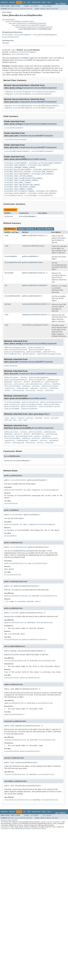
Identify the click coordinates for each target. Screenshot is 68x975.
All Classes (47, 6)
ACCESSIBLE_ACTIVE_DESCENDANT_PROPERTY (45, 163)
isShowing (26, 386)
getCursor (18, 382)
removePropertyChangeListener (49, 354)
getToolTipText (29, 354)
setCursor (43, 388)
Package (12, 2)
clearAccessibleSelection (32, 246)
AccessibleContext (37, 159)
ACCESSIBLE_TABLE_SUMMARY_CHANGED (18, 189)
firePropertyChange (12, 402)
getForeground (51, 382)
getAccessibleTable (52, 404)
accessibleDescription (13, 195)
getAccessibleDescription (39, 349)
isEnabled (56, 384)
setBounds (34, 388)
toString (7, 420)
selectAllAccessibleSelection (34, 325)
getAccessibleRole (29, 256)
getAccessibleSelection (31, 262)
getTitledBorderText (12, 354)
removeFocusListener (49, 386)
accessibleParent (46, 195)
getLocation (19, 384)
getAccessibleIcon (11, 404)
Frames (26, 6)
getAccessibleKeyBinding (14, 352)
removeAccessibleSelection (33, 314)
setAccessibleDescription (49, 406)
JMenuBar (5, 43)
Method (29, 9)
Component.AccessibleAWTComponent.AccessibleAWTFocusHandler (29, 108)
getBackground (53, 380)
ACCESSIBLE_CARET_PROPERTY (15, 165)
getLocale (8, 384)
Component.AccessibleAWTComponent (38, 102)
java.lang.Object (8, 19)
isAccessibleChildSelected (33, 304)
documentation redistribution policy (33, 828)
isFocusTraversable (12, 386)
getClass (29, 418)
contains (23, 377)
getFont (27, 382)
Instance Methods (26, 229)
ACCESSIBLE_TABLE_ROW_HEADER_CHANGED (19, 187)
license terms (5, 828)
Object (46, 414)
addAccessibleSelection (31, 235)
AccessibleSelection (10, 37)
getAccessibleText (11, 406)
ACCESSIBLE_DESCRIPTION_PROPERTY (18, 169)
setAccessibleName (11, 409)
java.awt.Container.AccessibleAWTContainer (29, 25)
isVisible (35, 386)
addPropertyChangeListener (15, 347)
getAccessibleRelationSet (31, 404)
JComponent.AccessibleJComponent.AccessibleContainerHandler (29, 92)
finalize (20, 418)
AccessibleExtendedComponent (45, 35)
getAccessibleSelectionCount (34, 285)
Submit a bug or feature (9, 820)
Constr (22, 9)
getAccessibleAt (10, 366)
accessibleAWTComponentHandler (17, 151)
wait (15, 420)
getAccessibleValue (29, 406)
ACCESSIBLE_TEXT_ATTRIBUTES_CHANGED (19, 191)
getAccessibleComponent (38, 377)
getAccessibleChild (36, 347)
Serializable (7, 35)
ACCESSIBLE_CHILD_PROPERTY (39, 165)
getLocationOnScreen (33, 384)
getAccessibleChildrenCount (15, 349)
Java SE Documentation (52, 822)
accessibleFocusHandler (14, 128)
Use (24, 2)
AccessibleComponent (23, 35)
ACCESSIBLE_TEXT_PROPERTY (46, 191)
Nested (10, 9)
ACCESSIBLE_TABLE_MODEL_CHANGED (17, 182)
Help (49, 2)
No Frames (35, 6)
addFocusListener (11, 377)
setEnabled (53, 388)
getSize (47, 384)
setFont (7, 390)
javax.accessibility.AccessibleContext (19, 21)
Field (16, 9)
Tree (29, 2)
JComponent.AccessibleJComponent (22, 52)
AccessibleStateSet (12, 296)
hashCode (38, 418)
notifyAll (55, 418)
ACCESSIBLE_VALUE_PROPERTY (15, 193)
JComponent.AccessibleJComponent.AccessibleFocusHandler (28, 94)
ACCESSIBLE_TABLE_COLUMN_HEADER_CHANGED (21, 180)
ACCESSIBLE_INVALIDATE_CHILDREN (17, 172)
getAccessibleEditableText (51, 402)
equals (13, 418)
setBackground (22, 388)
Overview (4, 2)
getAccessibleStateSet (31, 296)
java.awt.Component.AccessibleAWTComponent (27, 23)
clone (6, 418)
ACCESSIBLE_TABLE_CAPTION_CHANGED (18, 176)
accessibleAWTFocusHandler (42, 151)
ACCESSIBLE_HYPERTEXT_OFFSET (45, 169)
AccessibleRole (11, 256)
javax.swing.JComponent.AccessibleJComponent (34, 27)
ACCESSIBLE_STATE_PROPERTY (42, 174)
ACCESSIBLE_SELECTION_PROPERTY (17, 174)
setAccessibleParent (29, 409)
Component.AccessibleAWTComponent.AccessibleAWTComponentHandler (31, 105)
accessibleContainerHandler (15, 139)
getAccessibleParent (37, 380)
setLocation (30, 390)
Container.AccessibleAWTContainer (36, 136)
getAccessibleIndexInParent (15, 380)
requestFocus (9, 388)
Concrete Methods (45, 229)
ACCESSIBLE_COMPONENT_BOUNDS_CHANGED (19, 167)
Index (44, 2)
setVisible (49, 390)
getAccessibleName (33, 352)
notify (46, 418)
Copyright (4, 827)
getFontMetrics (38, 382)
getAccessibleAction (30, 402)
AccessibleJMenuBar (27, 216)
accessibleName (30, 195)
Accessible (9, 273)
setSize (40, 390)
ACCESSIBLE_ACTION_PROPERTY (15, 163)
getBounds (8, 382)
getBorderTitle (49, 352)
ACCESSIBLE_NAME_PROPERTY (42, 172)
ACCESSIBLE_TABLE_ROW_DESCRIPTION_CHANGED (21, 185)
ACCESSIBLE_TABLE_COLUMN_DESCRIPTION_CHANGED (23, 178)
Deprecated (36, 2)
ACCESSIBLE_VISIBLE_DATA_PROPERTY (42, 193)
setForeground (18, 390)
